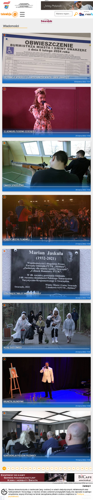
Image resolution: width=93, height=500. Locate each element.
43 (17, 468)
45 (26, 468)
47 (34, 468)
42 (13, 468)
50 (47, 468)
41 (9, 468)
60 (91, 468)
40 (4, 468)
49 (43, 468)
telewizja (9, 14)
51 (52, 468)
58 (82, 468)
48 (39, 468)
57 (78, 468)
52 (56, 468)
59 (86, 468)
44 (21, 468)
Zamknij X (86, 486)
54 (65, 468)
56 (73, 468)
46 (30, 468)
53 (60, 468)
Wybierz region (63, 14)
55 (69, 468)
